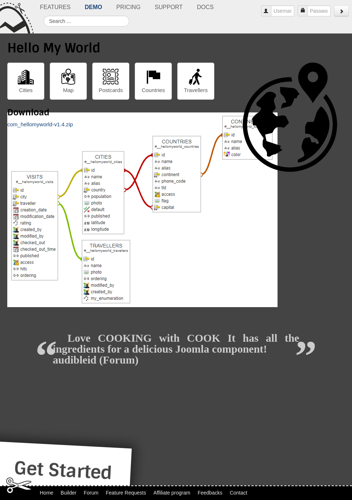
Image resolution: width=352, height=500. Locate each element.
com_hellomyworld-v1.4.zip (40, 124)
